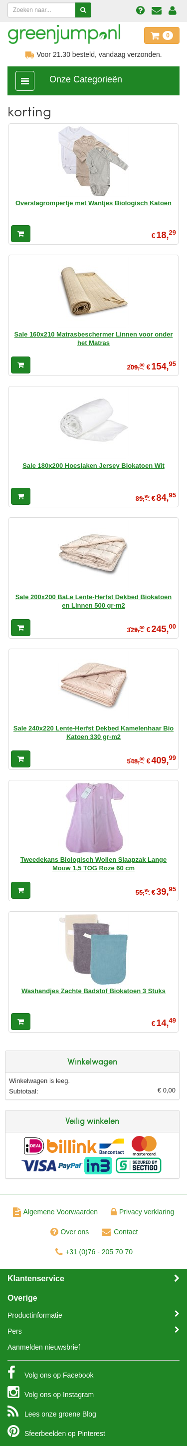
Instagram (50, 1392)
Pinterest (56, 1431)
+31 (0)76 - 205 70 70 (94, 1252)
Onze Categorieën (85, 79)
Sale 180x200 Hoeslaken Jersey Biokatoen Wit (93, 465)
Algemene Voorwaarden (55, 1212)
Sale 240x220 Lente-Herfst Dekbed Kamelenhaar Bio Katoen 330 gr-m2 (93, 732)
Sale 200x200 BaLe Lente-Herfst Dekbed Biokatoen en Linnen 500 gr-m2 (93, 601)
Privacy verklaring (142, 1212)
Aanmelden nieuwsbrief (43, 1347)
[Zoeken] (83, 9)
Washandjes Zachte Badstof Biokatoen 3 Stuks (93, 991)
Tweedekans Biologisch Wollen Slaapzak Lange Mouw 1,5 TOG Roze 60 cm (93, 863)
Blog (51, 1412)
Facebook (50, 1373)
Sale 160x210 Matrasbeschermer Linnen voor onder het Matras (93, 338)
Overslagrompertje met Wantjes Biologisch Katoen (93, 203)
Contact (120, 1232)
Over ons (69, 1232)
